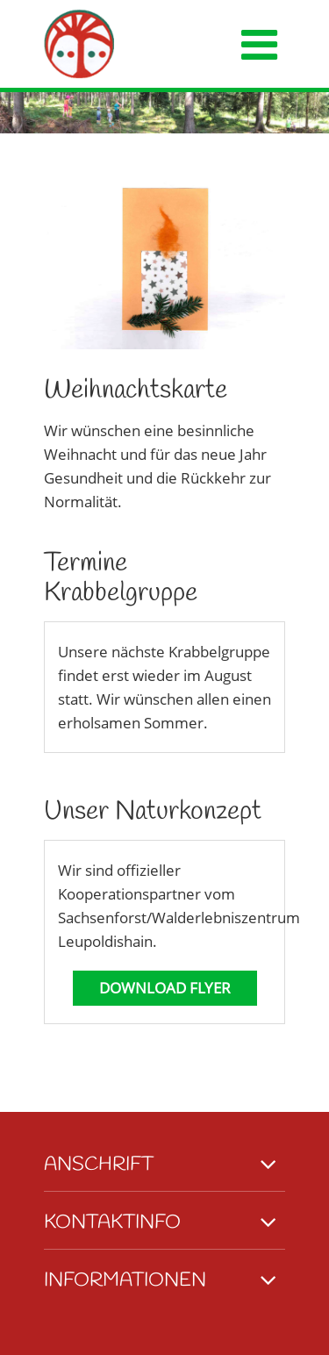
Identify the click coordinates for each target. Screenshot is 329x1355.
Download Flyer (165, 988)
